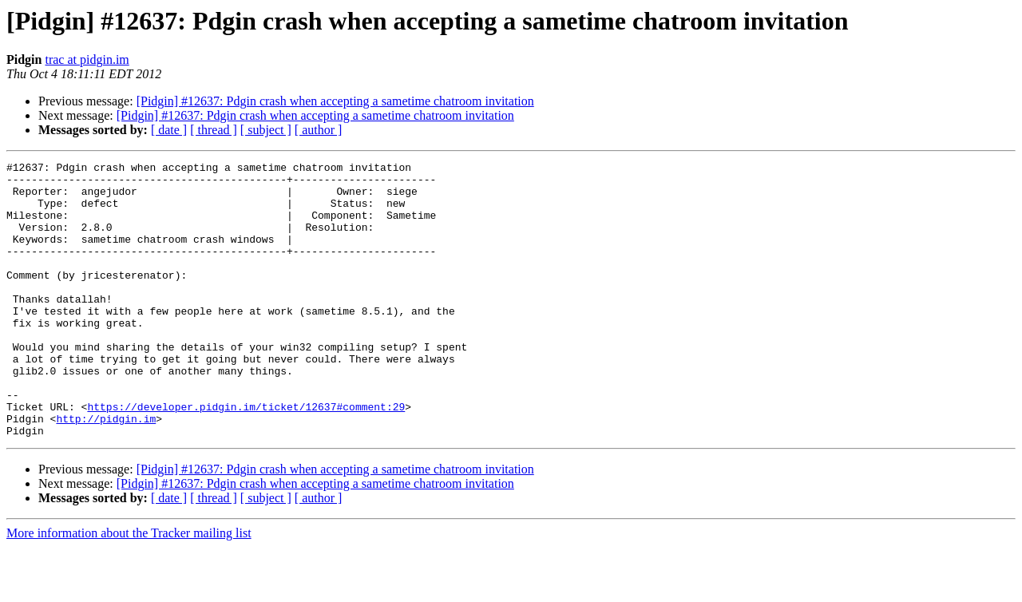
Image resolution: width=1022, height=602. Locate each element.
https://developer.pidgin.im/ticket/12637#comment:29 (246, 457)
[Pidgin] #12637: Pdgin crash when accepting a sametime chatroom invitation (335, 101)
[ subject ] (265, 130)
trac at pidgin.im (87, 59)
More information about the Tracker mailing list (129, 588)
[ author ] (319, 130)
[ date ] (169, 130)
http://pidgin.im (106, 471)
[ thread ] (213, 130)
